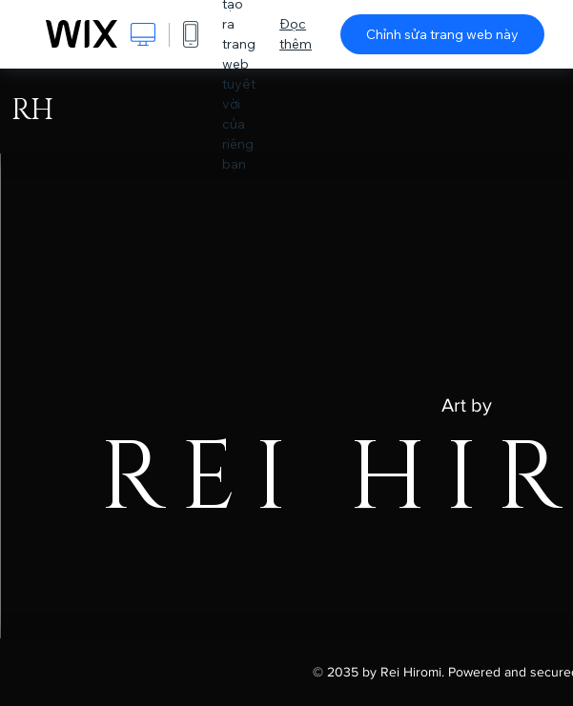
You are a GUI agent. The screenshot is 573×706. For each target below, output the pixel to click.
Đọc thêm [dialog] (295, 33)
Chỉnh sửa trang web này (442, 34)
